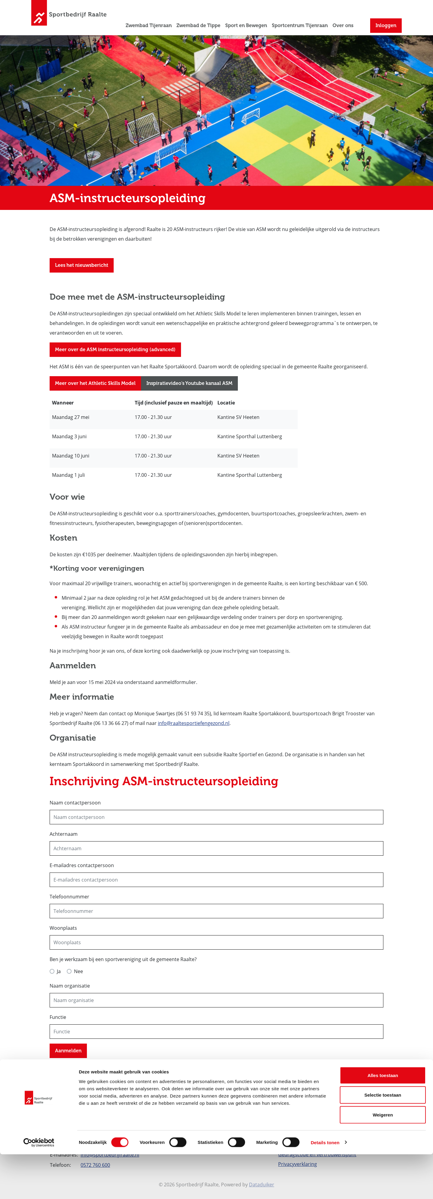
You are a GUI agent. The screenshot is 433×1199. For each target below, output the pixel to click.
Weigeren (383, 1159)
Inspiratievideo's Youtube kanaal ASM (189, 383)
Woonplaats (63, 928)
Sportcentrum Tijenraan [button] (300, 25)
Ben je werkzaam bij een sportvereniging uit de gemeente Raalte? (123, 959)
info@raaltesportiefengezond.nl (193, 723)
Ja (59, 971)
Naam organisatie (70, 985)
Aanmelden (68, 1051)
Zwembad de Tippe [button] (198, 25)
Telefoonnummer (69, 896)
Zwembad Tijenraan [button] (149, 25)
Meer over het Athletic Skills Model (95, 383)
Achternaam (64, 834)
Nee (78, 971)
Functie (58, 1017)
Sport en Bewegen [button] (246, 25)
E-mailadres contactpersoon (82, 865)
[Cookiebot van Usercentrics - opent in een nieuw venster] (39, 1187)
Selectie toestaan (382, 1139)
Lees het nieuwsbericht (81, 265)
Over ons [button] (343, 25)
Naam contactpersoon (75, 802)
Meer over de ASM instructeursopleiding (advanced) (115, 349)
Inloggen (386, 25)
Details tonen (325, 1187)
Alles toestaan (382, 1120)
